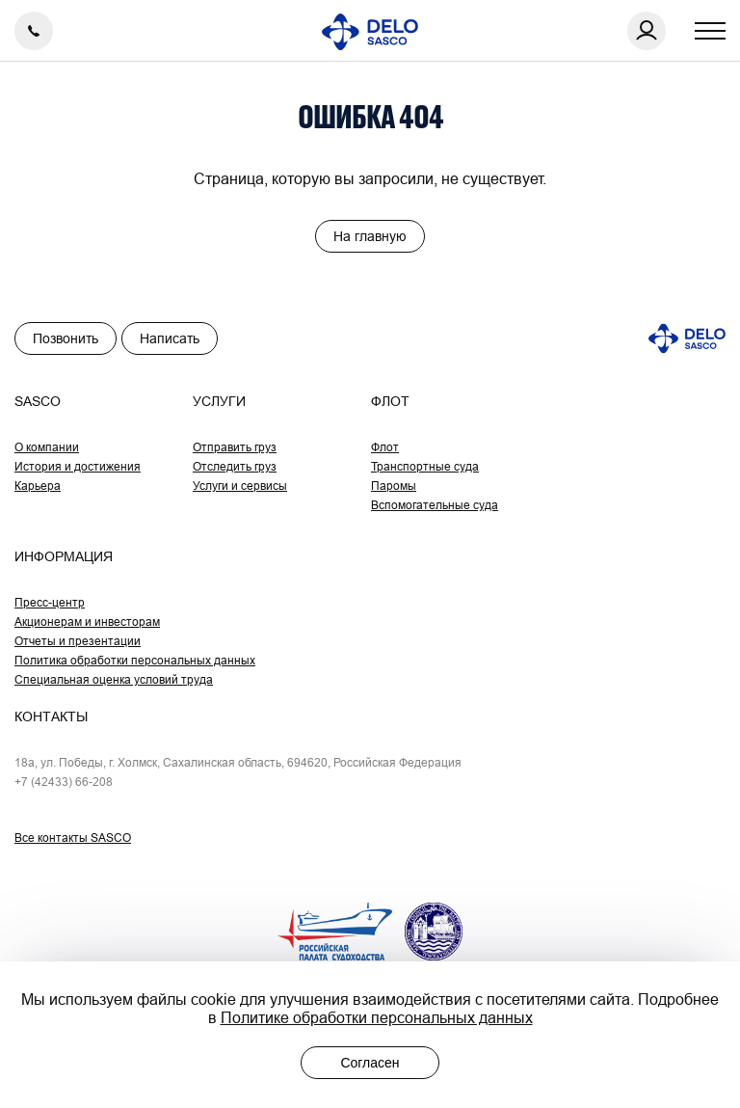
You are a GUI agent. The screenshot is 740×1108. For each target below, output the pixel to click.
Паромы (393, 485)
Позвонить (65, 338)
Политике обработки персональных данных (377, 1017)
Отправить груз (235, 447)
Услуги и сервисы (240, 485)
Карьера (37, 485)
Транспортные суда (425, 466)
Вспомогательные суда (434, 505)
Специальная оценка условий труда (113, 679)
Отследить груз (235, 466)
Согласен (369, 1062)
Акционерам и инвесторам (87, 621)
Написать (169, 338)
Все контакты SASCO (72, 837)
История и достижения (77, 466)
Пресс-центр (49, 602)
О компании (46, 447)
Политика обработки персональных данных (134, 660)
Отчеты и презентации (77, 641)
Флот (385, 447)
